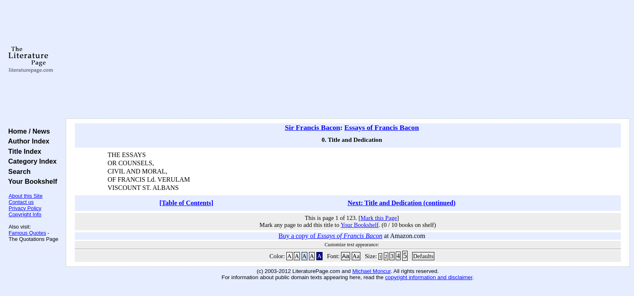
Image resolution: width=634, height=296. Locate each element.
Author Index (27, 141)
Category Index (31, 161)
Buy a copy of (331, 235)
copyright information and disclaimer (429, 277)
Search (17, 171)
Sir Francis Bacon (312, 127)
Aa (345, 256)
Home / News (27, 131)
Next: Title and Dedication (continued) (402, 202)
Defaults (423, 256)
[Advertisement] (347, 59)
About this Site (26, 196)
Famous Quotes (27, 233)
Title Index (23, 151)
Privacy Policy (25, 208)
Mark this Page (378, 218)
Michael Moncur (371, 271)
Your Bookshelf (31, 181)
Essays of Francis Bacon (381, 127)
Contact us (21, 202)
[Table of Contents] (186, 202)
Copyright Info (25, 214)
